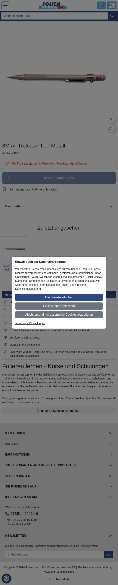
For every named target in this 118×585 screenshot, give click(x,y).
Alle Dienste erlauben (59, 297)
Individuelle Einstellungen (30, 323)
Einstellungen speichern (59, 306)
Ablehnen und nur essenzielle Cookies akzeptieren (59, 314)
